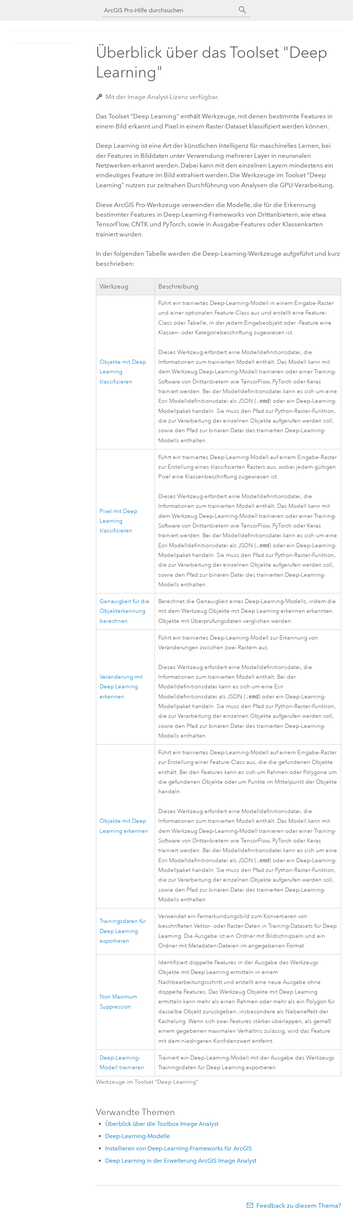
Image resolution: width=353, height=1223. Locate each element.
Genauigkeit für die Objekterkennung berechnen (124, 612)
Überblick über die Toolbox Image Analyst (161, 1126)
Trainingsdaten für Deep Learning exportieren (123, 934)
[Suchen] (242, 10)
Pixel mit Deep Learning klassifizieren (118, 522)
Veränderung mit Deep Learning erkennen (121, 688)
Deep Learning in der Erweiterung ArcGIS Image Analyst (180, 1163)
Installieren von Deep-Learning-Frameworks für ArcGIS (178, 1151)
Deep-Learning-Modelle (137, 1139)
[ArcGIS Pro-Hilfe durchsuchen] (169, 10)
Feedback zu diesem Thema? (298, 1208)
